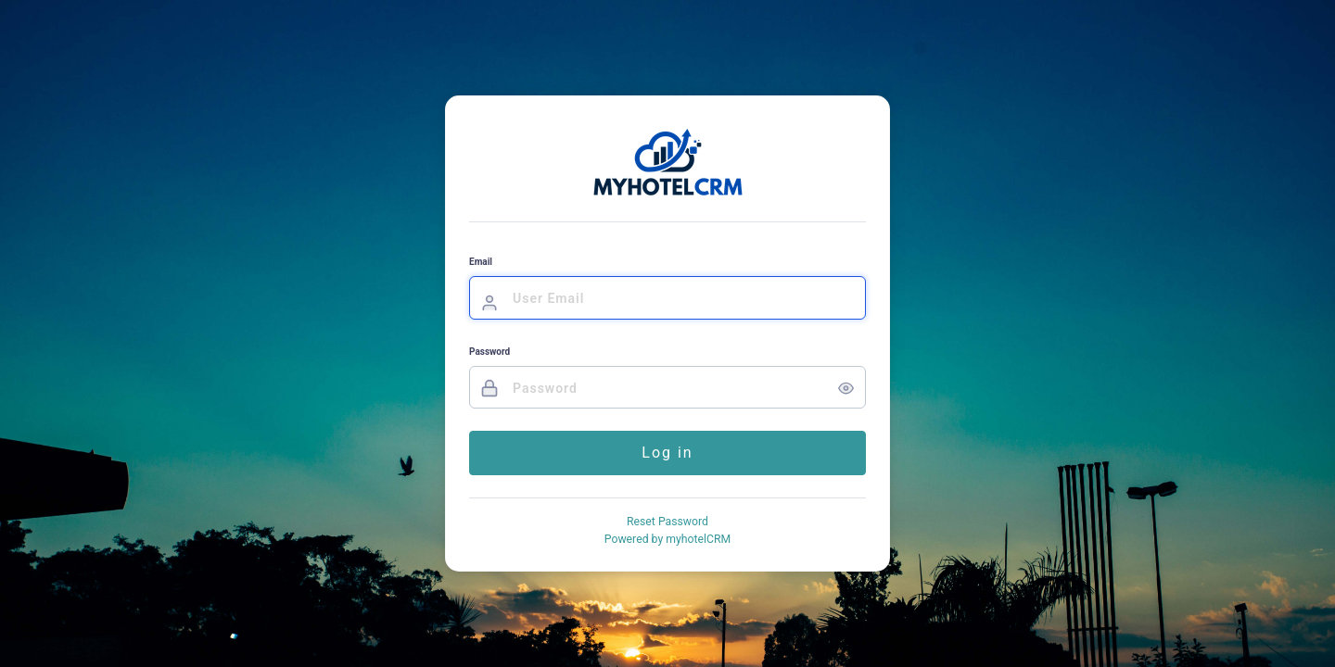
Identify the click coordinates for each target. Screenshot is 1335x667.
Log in (667, 452)
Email (480, 262)
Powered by (667, 539)
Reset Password (667, 521)
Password (489, 351)
